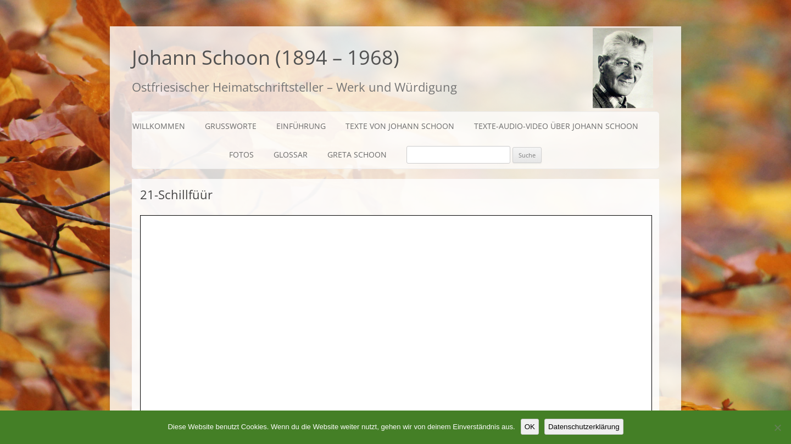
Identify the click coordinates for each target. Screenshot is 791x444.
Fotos (241, 154)
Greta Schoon (357, 154)
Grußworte (231, 126)
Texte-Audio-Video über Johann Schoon (556, 126)
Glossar (291, 154)
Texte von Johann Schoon (400, 126)
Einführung (301, 126)
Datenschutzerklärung (584, 427)
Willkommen (158, 126)
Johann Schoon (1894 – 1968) (265, 57)
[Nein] (777, 427)
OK (530, 427)
